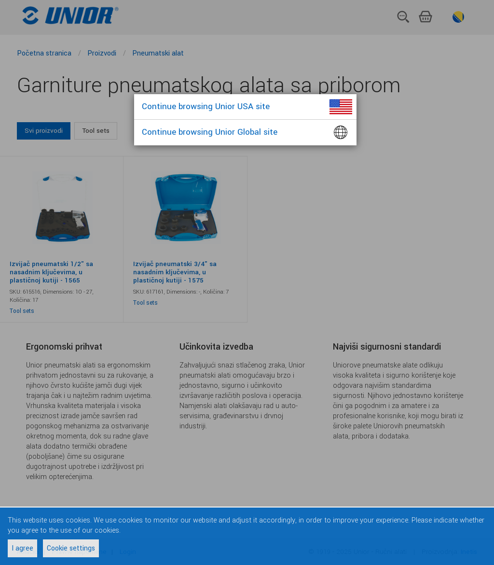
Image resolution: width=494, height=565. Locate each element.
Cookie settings (71, 548)
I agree (22, 548)
